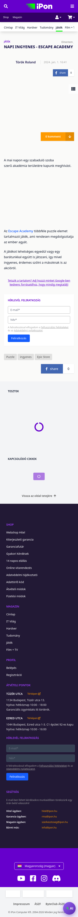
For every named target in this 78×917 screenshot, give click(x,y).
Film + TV (70, 27)
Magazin (17, 17)
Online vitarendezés (19, 568)
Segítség (12, 792)
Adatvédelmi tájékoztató (21, 575)
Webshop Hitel (15, 532)
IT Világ (20, 27)
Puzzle (10, 357)
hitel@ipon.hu (49, 811)
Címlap (8, 27)
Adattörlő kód (15, 582)
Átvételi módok (16, 589)
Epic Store (43, 357)
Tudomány (47, 27)
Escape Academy (20, 231)
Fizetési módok (15, 596)
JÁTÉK (7, 41)
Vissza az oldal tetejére (39, 496)
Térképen (33, 693)
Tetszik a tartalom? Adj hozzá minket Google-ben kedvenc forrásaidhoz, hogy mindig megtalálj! (39, 282)
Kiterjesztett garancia (20, 539)
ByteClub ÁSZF (55, 904)
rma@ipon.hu (49, 816)
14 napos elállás (16, 561)
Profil (11, 660)
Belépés (11, 668)
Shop (6, 17)
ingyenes (26, 357)
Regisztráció (14, 675)
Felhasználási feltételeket (54, 327)
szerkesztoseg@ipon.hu (55, 822)
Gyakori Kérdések (17, 554)
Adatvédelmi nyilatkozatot (28, 330)
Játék (9, 642)
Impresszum (21, 904)
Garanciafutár (15, 546)
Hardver (32, 27)
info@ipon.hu (49, 827)
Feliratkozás (18, 338)
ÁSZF (37, 904)
